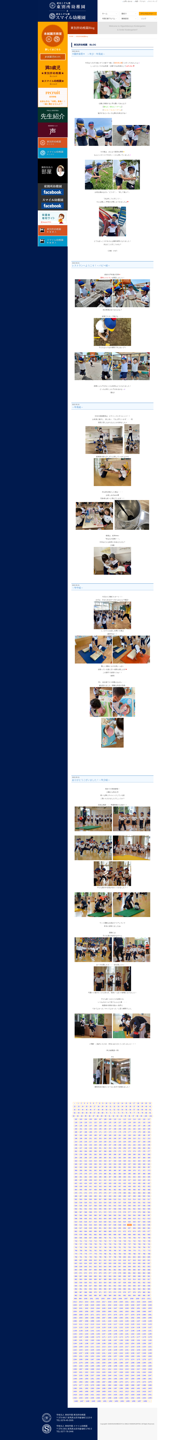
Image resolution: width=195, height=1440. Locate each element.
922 (95, 1282)
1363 (81, 1382)
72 (114, 1113)
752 (124, 1247)
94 (121, 1116)
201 (90, 1138)
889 (90, 1276)
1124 (75, 1327)
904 (85, 1279)
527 (119, 1202)
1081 (150, 1315)
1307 (81, 1369)
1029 (92, 1305)
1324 (98, 1372)
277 (149, 1151)
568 (85, 1212)
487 (80, 1196)
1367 (104, 1382)
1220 (144, 1347)
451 (139, 1186)
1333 (150, 1372)
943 (119, 1286)
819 (139, 1260)
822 (76, 1263)
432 (124, 1183)
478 (115, 1193)
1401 (138, 1388)
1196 (86, 1343)
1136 (144, 1327)
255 (119, 1148)
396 (105, 1177)
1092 (132, 1318)
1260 (132, 1356)
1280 (86, 1363)
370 (134, 1170)
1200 (109, 1343)
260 (144, 1148)
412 (105, 1180)
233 (90, 1145)
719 (119, 1241)
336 (124, 1164)
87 (94, 1116)
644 (144, 1225)
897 (129, 1276)
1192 (144, 1340)
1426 (121, 1395)
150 (76, 1129)
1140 (86, 1331)
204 (105, 1138)
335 (119, 1164)
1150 (144, 1331)
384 (124, 1174)
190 (115, 1135)
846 (115, 1266)
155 (100, 1129)
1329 (127, 1372)
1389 (150, 1385)
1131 (115, 1327)
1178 (144, 1337)
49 (102, 1110)
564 (144, 1209)
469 (149, 1190)
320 (124, 1161)
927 (119, 1282)
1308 (86, 1369)
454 (76, 1190)
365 (110, 1170)
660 (144, 1228)
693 (149, 1234)
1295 (92, 1366)
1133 (127, 1327)
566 (76, 1212)
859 (100, 1270)
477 (110, 1193)
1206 (144, 1343)
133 (149, 1122)
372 (144, 1170)
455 (80, 1190)
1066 (144, 1311)
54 (122, 1110)
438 (76, 1186)
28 (98, 1106)
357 (149, 1167)
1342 (121, 1375)
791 (80, 1257)
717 (110, 1241)
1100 (98, 1321)
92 (113, 1116)
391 (80, 1177)
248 (85, 1148)
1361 (150, 1379)
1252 (86, 1356)
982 (76, 1295)
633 (90, 1225)
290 (134, 1154)
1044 (98, 1308)
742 (76, 1247)
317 (110, 1161)
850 (134, 1266)
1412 (121, 1391)
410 (95, 1180)
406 (76, 1180)
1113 (92, 1324)
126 (115, 1122)
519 (80, 1202)
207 (119, 1138)
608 (124, 1218)
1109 (150, 1321)
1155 (92, 1334)
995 (139, 1295)
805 (149, 1257)
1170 (98, 1337)
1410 (109, 1391)
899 (139, 1276)
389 (149, 1174)
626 (134, 1222)
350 (115, 1167)
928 (124, 1282)
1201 (115, 1343)
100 (145, 1116)
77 (134, 1113)
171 (100, 1132)
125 (110, 1122)
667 (100, 1231)
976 (124, 1292)
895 (119, 1276)
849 (129, 1266)
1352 (98, 1379)
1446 (76, 1401)
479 (119, 1193)
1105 (127, 1321)
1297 (104, 1366)
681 (90, 1234)
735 (119, 1244)
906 (95, 1279)
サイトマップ (152, 1)
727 (80, 1244)
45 (86, 1110)
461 (110, 1190)
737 (129, 1244)
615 (80, 1222)
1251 (81, 1356)
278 (76, 1154)
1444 (144, 1398)
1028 (86, 1305)
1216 (121, 1347)
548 (144, 1206)
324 (144, 1161)
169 (90, 1132)
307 (139, 1158)
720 (124, 1241)
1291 (150, 1363)
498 (134, 1196)
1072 (98, 1315)
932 (144, 1282)
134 (76, 1126)
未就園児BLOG (53, 57)
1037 (138, 1305)
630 (76, 1225)
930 (134, 1282)
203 (100, 1138)
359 (80, 1170)
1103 (115, 1321)
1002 (97, 1298)
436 (144, 1183)
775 (80, 1254)
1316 (132, 1369)
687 (119, 1234)
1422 (98, 1395)
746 (95, 1247)
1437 (104, 1398)
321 (129, 1161)
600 (85, 1218)
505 (90, 1199)
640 (124, 1225)
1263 (150, 1356)
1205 (138, 1343)
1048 (121, 1308)
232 (85, 1145)
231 (80, 1145)
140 (105, 1126)
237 (110, 1145)
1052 (144, 1308)
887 (80, 1276)
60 (146, 1110)
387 (139, 1174)
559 (119, 1209)
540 (105, 1206)
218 (95, 1142)
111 (119, 1119)
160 (124, 1129)
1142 (98, 1331)
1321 (81, 1372)
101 (150, 1116)
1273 (127, 1359)
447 (119, 1186)
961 (129, 1289)
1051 (138, 1308)
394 (95, 1177)
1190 (132, 1340)
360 (85, 1170)
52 (114, 1110)
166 (76, 1132)
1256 (109, 1356)
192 (124, 1135)
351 (119, 1167)
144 (124, 1126)
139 (100, 1126)
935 (80, 1286)
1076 (121, 1315)
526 (115, 1202)
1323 (92, 1372)
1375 (150, 1382)
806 (76, 1260)
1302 (132, 1366)
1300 (121, 1366)
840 (85, 1266)
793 (90, 1257)
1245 (127, 1353)
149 (149, 1126)
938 (95, 1286)
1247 (138, 1353)
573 (110, 1212)
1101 (104, 1321)
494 (115, 1196)
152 (85, 1129)
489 (90, 1196)
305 (129, 1158)
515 (139, 1199)
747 (100, 1247)
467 (139, 1190)
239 (119, 1145)
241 (129, 1145)
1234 (144, 1350)
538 (95, 1206)
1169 (92, 1337)
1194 (75, 1343)
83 (78, 1116)
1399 (127, 1388)
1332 (144, 1372)
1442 (132, 1398)
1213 (104, 1347)
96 (129, 1116)
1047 (115, 1308)
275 (139, 1151)
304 (124, 1158)
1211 (92, 1347)
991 (119, 1295)
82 (74, 1116)
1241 (104, 1353)
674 (134, 1231)
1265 (81, 1359)
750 (115, 1247)
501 (149, 1196)
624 (124, 1222)
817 (129, 1260)
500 (144, 1196)
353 (129, 1167)
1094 (144, 1318)
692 (144, 1234)
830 (115, 1263)
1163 (138, 1334)
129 (129, 1122)
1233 (138, 1350)
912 (124, 1279)
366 (115, 1170)
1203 (127, 1343)
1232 (132, 1350)
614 (76, 1222)
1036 (132, 1305)
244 (144, 1145)
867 (139, 1270)
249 (90, 1148)
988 (105, 1295)
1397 (115, 1388)
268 (105, 1151)
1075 (115, 1315)
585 (90, 1215)
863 (119, 1270)
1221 (150, 1347)
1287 (127, 1363)
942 (115, 1286)
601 (90, 1218)
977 (129, 1292)
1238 (86, 1353)
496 (124, 1196)
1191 (138, 1340)
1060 (109, 1311)
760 (85, 1250)
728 (85, 1244)
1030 (98, 1305)
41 (150, 1106)
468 (144, 1190)
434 (134, 1183)
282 (95, 1154)
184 (85, 1135)
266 (95, 1151)
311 (80, 1161)
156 (105, 1129)
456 (85, 1190)
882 (134, 1273)
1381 (104, 1385)
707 (139, 1238)
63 (78, 1113)
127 (119, 1122)
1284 (109, 1363)
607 (119, 1218)
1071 (92, 1315)
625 (129, 1222)
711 (80, 1241)
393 (90, 1177)
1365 (92, 1382)
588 (105, 1215)
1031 (104, 1305)
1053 (150, 1308)
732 (105, 1244)
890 (95, 1276)
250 (95, 1148)
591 (119, 1215)
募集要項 (128, 18)
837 (149, 1263)
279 (80, 1154)
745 (90, 1247)
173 (110, 1132)
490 (95, 1196)
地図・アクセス (140, 1)
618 (95, 1222)
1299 (115, 1366)
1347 (150, 1375)
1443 (138, 1398)
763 (100, 1250)
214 (76, 1142)
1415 (138, 1391)
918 (76, 1282)
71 (110, 1113)
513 (129, 1199)
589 (110, 1215)
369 (129, 1170)
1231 (127, 1350)
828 (105, 1263)
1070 (86, 1315)
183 (80, 1135)
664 (85, 1231)
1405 (81, 1391)
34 (122, 1106)
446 (115, 1186)
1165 (150, 1334)
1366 (98, 1382)
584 (85, 1215)
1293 (81, 1366)
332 (105, 1164)
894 (115, 1276)
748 (105, 1247)
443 (100, 1186)
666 (95, 1231)
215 (80, 1142)
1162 (132, 1334)
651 (100, 1228)
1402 (144, 1388)
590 (115, 1215)
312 (85, 1161)
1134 (132, 1327)
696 (85, 1238)
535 (80, 1206)
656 (124, 1228)
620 (105, 1222)
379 (100, 1174)
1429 (138, 1395)
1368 (109, 1382)
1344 (132, 1375)
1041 (81, 1308)
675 (139, 1231)
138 (95, 1126)
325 (149, 1161)
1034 (121, 1305)
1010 (143, 1298)
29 (102, 1106)
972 (105, 1292)
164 (144, 1129)
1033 (115, 1305)
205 (110, 1138)
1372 (132, 1382)
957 (110, 1289)
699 (100, 1238)
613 (149, 1218)
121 (90, 1122)
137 (90, 1126)
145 (129, 1126)
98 (137, 1116)
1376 (75, 1385)
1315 (127, 1369)
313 (90, 1161)
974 (115, 1292)
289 (129, 1154)
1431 (150, 1395)
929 (129, 1282)
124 (105, 1122)
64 (82, 1113)
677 (149, 1231)
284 (105, 1154)
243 (139, 1145)
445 (110, 1186)
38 (138, 1106)
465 (129, 1190)
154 (95, 1129)
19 (142, 1103)
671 (119, 1231)
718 (115, 1241)
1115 (104, 1324)
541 (110, 1206)
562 (134, 1209)
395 (100, 1177)
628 (144, 1222)
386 (134, 1174)
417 (129, 1180)
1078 (132, 1315)
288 (124, 1154)
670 (115, 1231)
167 (80, 1132)
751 (119, 1247)
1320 (75, 1372)
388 (144, 1174)
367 (119, 1170)
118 (76, 1122)
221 (110, 1142)
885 (149, 1273)
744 (85, 1247)
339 (139, 1164)
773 (149, 1250)
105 (90, 1119)
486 (76, 1196)
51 (110, 1110)
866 (134, 1270)
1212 (98, 1347)
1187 (115, 1340)
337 (129, 1164)
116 (144, 1119)
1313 (115, 1369)
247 (80, 1148)
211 (139, 1138)
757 (149, 1247)
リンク (148, 18)
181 (149, 1132)
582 (76, 1215)
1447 (82, 1401)
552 (85, 1209)
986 (95, 1295)
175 (119, 1132)
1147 (127, 1331)
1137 (150, 1327)
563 (139, 1209)
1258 (121, 1356)
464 (124, 1190)
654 (115, 1228)
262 (76, 1151)
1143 (104, 1331)
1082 (75, 1318)
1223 (81, 1350)
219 (100, 1142)
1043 (92, 1308)
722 (134, 1241)
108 (105, 1119)
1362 (75, 1382)
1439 (115, 1398)
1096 (75, 1321)
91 (109, 1116)
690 (134, 1234)
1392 (86, 1388)
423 (80, 1183)
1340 (109, 1375)
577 (129, 1212)
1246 (132, 1353)
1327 (115, 1372)
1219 (138, 1347)
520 (85, 1202)
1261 (138, 1356)
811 (100, 1260)
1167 (81, 1337)
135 (80, 1126)
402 (134, 1177)
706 (134, 1238)
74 (122, 1113)
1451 (105, 1401)
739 (139, 1244)
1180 (75, 1340)
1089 (115, 1318)
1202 (121, 1343)
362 (95, 1170)
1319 (150, 1369)
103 (80, 1119)
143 (119, 1126)
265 (90, 1151)
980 (144, 1292)
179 (139, 1132)
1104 (121, 1321)
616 (85, 1222)
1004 (108, 1298)
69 (102, 1113)
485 (149, 1193)
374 (76, 1174)
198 (76, 1138)
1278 (75, 1363)
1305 (150, 1366)
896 (124, 1276)
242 (134, 1145)
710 (76, 1241)
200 (85, 1138)
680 (85, 1234)
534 (76, 1206)
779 (100, 1254)
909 (110, 1279)
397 (110, 1177)
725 (149, 1241)
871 (80, 1273)
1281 (92, 1363)
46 (90, 1110)
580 (144, 1212)
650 (95, 1228)
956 (105, 1289)
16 (130, 1103)
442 (95, 1186)
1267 (92, 1359)
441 (90, 1186)
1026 (75, 1305)
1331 (138, 1372)
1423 (104, 1395)
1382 (109, 1385)
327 (80, 1164)
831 (119, 1263)
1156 (98, 1334)
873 (90, 1273)
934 (76, 1286)
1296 (98, 1366)
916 (144, 1279)
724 (144, 1241)
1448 (87, 1401)
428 (105, 1183)
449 (129, 1186)
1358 (132, 1379)
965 (149, 1289)
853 (149, 1266)
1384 (121, 1385)
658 (134, 1228)
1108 (144, 1321)
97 (133, 1116)
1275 (138, 1359)
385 (129, 1174)
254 (115, 1148)
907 (100, 1279)
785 (129, 1254)
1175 (127, 1337)
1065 (138, 1311)
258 (134, 1148)
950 (76, 1289)
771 (139, 1250)
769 (129, 1250)
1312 (109, 1369)
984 (85, 1295)
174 (115, 1132)
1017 (104, 1302)
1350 (86, 1379)
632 (85, 1225)
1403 (150, 1388)
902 (76, 1279)
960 (124, 1289)
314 (95, 1161)
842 (95, 1266)
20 (146, 1103)
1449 (93, 1401)
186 (95, 1135)
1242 (109, 1353)
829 (110, 1263)
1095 (150, 1318)
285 (110, 1154)
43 (78, 1110)
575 (119, 1212)
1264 (75, 1359)
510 (115, 1199)
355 (139, 1167)
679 (80, 1234)
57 (134, 1110)
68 (98, 1113)
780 (105, 1254)
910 (115, 1279)
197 (149, 1135)
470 (76, 1193)
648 (85, 1228)
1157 (104, 1334)
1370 (121, 1382)
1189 (127, 1340)
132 (144, 1122)
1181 (81, 1340)
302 (115, 1158)
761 (90, 1250)
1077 (127, 1315)
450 (134, 1186)
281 (90, 1154)
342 (76, 1167)
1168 (86, 1337)
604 (105, 1218)
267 (100, 1151)
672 (124, 1231)
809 (90, 1260)
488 (85, 1196)
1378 (86, 1385)
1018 (109, 1302)
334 (115, 1164)
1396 (109, 1388)
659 (139, 1228)
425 (90, 1183)
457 (90, 1190)
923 (100, 1282)
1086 (98, 1318)
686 (115, 1234)
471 (80, 1193)
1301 (127, 1366)
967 (80, 1292)
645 (149, 1225)
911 (119, 1279)
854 (76, 1270)
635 (100, 1225)
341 (149, 1164)
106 (95, 1119)
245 (149, 1145)
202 (95, 1138)
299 (100, 1158)
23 (78, 1106)
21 (150, 1103)
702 (115, 1238)
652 (105, 1228)
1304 (144, 1366)
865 (129, 1270)
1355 (115, 1379)
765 (110, 1250)
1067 (150, 1311)
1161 (127, 1334)
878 (115, 1273)
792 (85, 1257)
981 (149, 1292)
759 (80, 1250)
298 (95, 1158)
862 (115, 1270)
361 (90, 1170)
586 (95, 1215)
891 (100, 1276)
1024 (144, 1302)
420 (144, 1180)
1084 (86, 1318)
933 (149, 1282)
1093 (138, 1318)
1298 (109, 1366)
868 (144, 1270)
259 (139, 1148)
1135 (138, 1327)
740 (144, 1244)
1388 (144, 1385)
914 (134, 1279)
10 (106, 1103)
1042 (86, 1308)
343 (80, 1167)
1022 (132, 1302)
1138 (75, 1331)
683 (100, 1234)
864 (124, 1270)
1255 (104, 1356)
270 (115, 1151)
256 (124, 1148)
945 (129, 1286)
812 (105, 1260)
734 (115, 1244)
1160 (121, 1334)
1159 (115, 1334)
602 (95, 1218)
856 (85, 1270)
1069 (81, 1315)
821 (149, 1260)
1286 (121, 1363)
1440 (121, 1398)
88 (97, 1116)
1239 (92, 1353)
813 (110, 1260)
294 (76, 1158)
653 (110, 1228)
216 (85, 1142)
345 (90, 1167)
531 (139, 1202)
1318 (144, 1369)
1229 (115, 1350)
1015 (92, 1302)
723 (139, 1241)
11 (110, 1103)
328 (85, 1164)
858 (95, 1270)
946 (134, 1286)
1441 (127, 1398)
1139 (81, 1331)
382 (115, 1174)
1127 (92, 1327)
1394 (98, 1388)
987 (100, 1295)
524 (105, 1202)
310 (76, 1161)
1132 (121, 1327)
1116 (109, 1324)
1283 (104, 1363)
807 (80, 1260)
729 (90, 1244)
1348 (75, 1379)
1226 (98, 1350)
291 (139, 1154)
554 (95, 1209)
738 (134, 1244)
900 (144, 1276)
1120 (132, 1324)
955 (100, 1289)
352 (124, 1167)
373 (149, 1170)
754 (134, 1247)
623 (119, 1222)
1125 (81, 1327)
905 (90, 1279)
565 (149, 1209)
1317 (138, 1369)
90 (105, 1116)
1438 (109, 1398)
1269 (104, 1359)
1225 (92, 1350)
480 (124, 1193)
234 (95, 1145)
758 (76, 1250)
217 (90, 1142)
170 (95, 1132)
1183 (92, 1340)
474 (95, 1193)
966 (76, 1292)
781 (110, 1254)
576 (124, 1212)
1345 (138, 1375)
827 (100, 1263)
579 (139, 1212)
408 (85, 1180)
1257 (115, 1356)
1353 (104, 1379)
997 (149, 1295)
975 (119, 1292)
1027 (81, 1305)
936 (85, 1286)
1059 (104, 1311)
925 (110, 1282)
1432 (75, 1398)
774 (76, 1254)
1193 (150, 1340)
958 (115, 1289)
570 (95, 1212)
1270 (109, 1359)
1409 (104, 1391)
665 (90, 1231)
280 (85, 1154)
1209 (81, 1347)
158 (115, 1129)
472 (85, 1193)
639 (119, 1225)
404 (144, 1177)
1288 (132, 1363)
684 (105, 1234)
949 (149, 1286)
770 (134, 1250)
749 (110, 1247)
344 (85, 1167)
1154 (86, 1334)
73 (118, 1113)
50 (106, 1110)
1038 (144, 1305)
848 (124, 1266)
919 (80, 1282)
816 (124, 1260)
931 (139, 1282)
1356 (121, 1379)
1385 (127, 1385)
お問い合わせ (127, 1)
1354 (109, 1379)
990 (115, 1295)
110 (115, 1119)
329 (90, 1164)
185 (90, 1135)
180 (144, 1132)
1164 (144, 1334)
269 (110, 1151)
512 (124, 1199)
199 (80, 1138)
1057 (92, 1311)
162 (134, 1129)
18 (138, 1103)
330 (95, 1164)
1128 (98, 1327)
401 (129, 1177)
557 (110, 1209)
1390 (75, 1388)
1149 (138, 1331)
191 (119, 1135)
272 (124, 1151)
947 (139, 1286)
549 (149, 1206)
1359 (138, 1379)
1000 (85, 1298)
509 (110, 1199)
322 (134, 1161)
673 (129, 1231)
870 (76, 1273)
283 (100, 1154)
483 (139, 1193)
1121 (138, 1324)
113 (129, 1119)
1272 (121, 1359)
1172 (109, 1337)
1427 (127, 1395)
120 (85, 1122)
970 (95, 1292)
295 (80, 1158)
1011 (149, 1298)
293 (149, 1154)
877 (110, 1273)
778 (95, 1254)
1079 (138, 1315)
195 (139, 1135)
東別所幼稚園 (97, 11)
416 (124, 1180)
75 (126, 1113)
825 (90, 1263)
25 (86, 1106)
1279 (81, 1363)
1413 (127, 1391)
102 (76, 1119)
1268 (98, 1359)
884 (144, 1273)
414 (115, 1180)
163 (139, 1129)
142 (115, 1126)
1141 (92, 1331)
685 (110, 1234)
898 (134, 1276)
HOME (71, 36)
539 (100, 1206)
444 (105, 1186)
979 (139, 1292)
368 (124, 1170)
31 (110, 1106)
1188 (121, 1340)
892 (105, 1276)
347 (100, 1167)
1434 (86, 1398)
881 (129, 1273)
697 (90, 1238)
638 (115, 1225)
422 (76, 1183)
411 (100, 1180)
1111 (81, 1324)
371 (139, 1170)
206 (115, 1138)
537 (90, 1206)
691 (139, 1234)
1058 (98, 1311)
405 (149, 1177)
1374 (144, 1382)
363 (100, 1170)
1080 (144, 1315)
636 (105, 1225)
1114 (98, 1324)
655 (119, 1228)
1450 (99, 1401)
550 (76, 1209)
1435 (92, 1398)
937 (90, 1286)
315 (100, 1161)
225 (129, 1142)
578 (134, 1212)
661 (149, 1228)
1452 (110, 1401)
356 (144, 1167)
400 (124, 1177)
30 (106, 1106)
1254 (98, 1356)
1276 (144, 1359)
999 (80, 1298)
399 (119, 1177)
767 (119, 1250)
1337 (92, 1375)
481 (129, 1193)
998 (75, 1298)
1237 (81, 1353)
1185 (104, 1340)
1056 (86, 1311)
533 (149, 1202)
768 (124, 1250)
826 (95, 1263)
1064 (132, 1311)
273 (129, 1151)
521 (90, 1202)
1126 (86, 1327)
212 (144, 1138)
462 (115, 1190)
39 (142, 1106)
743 (80, 1247)
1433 (81, 1398)
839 (80, 1266)
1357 (127, 1379)
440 (85, 1186)
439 (80, 1186)
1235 (150, 1350)
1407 (92, 1391)
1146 (121, 1331)
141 (110, 1126)
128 (124, 1122)
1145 (115, 1331)
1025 (150, 1302)
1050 (132, 1308)
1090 (121, 1318)
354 (134, 1167)
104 (85, 1119)
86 (90, 1116)
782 (115, 1254)
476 (105, 1193)
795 (100, 1257)
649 (90, 1228)
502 (76, 1199)
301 (110, 1158)
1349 (81, 1379)
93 (117, 1116)
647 (80, 1228)
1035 (127, 1305)
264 (85, 1151)
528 (124, 1202)
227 (139, 1142)
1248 (144, 1353)
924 (105, 1282)
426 (95, 1183)
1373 (138, 1382)
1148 (132, 1331)
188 (105, 1135)
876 (105, 1273)
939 (100, 1286)
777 (90, 1254)
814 (115, 1260)
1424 (109, 1395)
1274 (132, 1359)
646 (76, 1228)
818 (134, 1260)
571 (100, 1212)
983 (80, 1295)
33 (118, 1106)
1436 (98, 1398)
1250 (75, 1356)
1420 (86, 1395)
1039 (150, 1305)
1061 (115, 1311)
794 (95, 1257)
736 (124, 1244)
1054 (75, 1311)
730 (95, 1244)
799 (119, 1257)
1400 (132, 1388)
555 (100, 1209)
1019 (115, 1302)
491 (100, 1196)
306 (134, 1158)
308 (144, 1158)
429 (110, 1183)
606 (115, 1218)
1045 (104, 1308)
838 (76, 1266)
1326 (109, 1372)
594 (134, 1215)
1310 (98, 1369)
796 (105, 1257)
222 (115, 1142)
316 (105, 1161)
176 (124, 1132)
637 (110, 1225)
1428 (132, 1395)
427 (100, 1183)
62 (74, 1113)
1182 (86, 1340)
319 (119, 1161)
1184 (98, 1340)
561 (129, 1209)
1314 (121, 1369)
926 (115, 1282)
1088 (109, 1318)
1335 (81, 1375)
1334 (75, 1375)
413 (110, 1180)
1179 (150, 1337)
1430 (144, 1395)
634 (95, 1225)
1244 (121, 1353)
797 (110, 1257)
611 (139, 1218)
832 (124, 1263)
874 (95, 1273)
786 (134, 1254)
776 (85, 1254)
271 (119, 1151)
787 (139, 1254)
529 (129, 1202)
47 (94, 1110)
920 (85, 1282)
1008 (132, 1298)
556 (105, 1209)
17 (134, 1103)
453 (149, 1186)
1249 (150, 1353)
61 (150, 1110)
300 (105, 1158)
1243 (115, 1353)
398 (115, 1177)
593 (129, 1215)
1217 (127, 1347)
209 (129, 1138)
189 (110, 1135)
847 (119, 1266)
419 (139, 1180)
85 (86, 1116)
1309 (92, 1369)
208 (124, 1138)
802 (134, 1257)
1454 (122, 1401)
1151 (150, 1331)
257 (129, 1148)
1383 (115, 1385)
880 (124, 1273)
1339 (104, 1375)
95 (125, 1116)
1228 (109, 1350)
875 (100, 1273)
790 (76, 1257)
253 (110, 1148)
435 (139, 1183)
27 (94, 1106)
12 (114, 1103)
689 (129, 1234)
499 (139, 1196)
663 (80, 1231)
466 (134, 1190)
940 (105, 1286)
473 (90, 1193)
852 (144, 1266)
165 (149, 1129)
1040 (75, 1308)
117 (149, 1119)
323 (139, 1161)
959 (119, 1289)
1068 (75, 1315)
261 (149, 1148)
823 (80, 1263)
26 (90, 1106)
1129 (104, 1327)
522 (95, 1202)
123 (100, 1122)
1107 (138, 1321)
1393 (92, 1388)
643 (139, 1225)
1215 (115, 1347)
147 (139, 1126)
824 (85, 1263)
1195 (81, 1343)
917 (149, 1279)
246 (76, 1148)
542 (115, 1206)
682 (95, 1234)
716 (105, 1241)
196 (144, 1135)
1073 (104, 1315)
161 (129, 1129)
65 (86, 1113)
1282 (98, 1363)
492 (105, 1196)
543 (119, 1206)
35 (126, 1106)
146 (134, 1126)
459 (100, 1190)
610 (134, 1218)
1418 (75, 1395)
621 (110, 1222)
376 (85, 1174)
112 (124, 1119)
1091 (127, 1318)
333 (110, 1164)
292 (144, 1154)
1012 (75, 1302)
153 (90, 1129)
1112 (86, 1324)
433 (129, 1183)
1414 (132, 1391)
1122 (144, 1324)
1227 (104, 1350)
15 (126, 1103)
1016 (98, 1302)
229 (149, 1142)
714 (95, 1241)
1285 (115, 1363)
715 (100, 1241)
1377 (81, 1385)
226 (134, 1142)
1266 (86, 1359)
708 (144, 1238)
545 (129, 1206)
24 (82, 1106)
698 (95, 1238)
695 (80, 1238)
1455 (128, 1401)
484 (144, 1193)
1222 (75, 1350)
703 (119, 1238)
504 (85, 1199)
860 (105, 1270)
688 (124, 1234)
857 (90, 1270)
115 (139, 1119)
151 (80, 1129)
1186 (109, 1340)
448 (124, 1186)
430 (115, 1183)
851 (139, 1266)
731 (100, 1244)
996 (144, 1295)
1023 (138, 1302)
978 (134, 1292)
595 (139, 1215)
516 (144, 1199)
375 (80, 1174)
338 (134, 1164)
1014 (86, 1302)
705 (129, 1238)
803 (139, 1257)
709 (149, 1238)
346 (95, 1167)
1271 (115, 1359)
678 (76, 1234)
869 (149, 1270)
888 (85, 1276)
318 (115, 1161)
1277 (150, 1359)
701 (110, 1238)
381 (110, 1174)
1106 (132, 1321)
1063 (127, 1311)
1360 (144, 1379)
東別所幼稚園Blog (82, 36)
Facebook (53, 190)
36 (130, 1106)
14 (122, 1103)
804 (144, 1257)
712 (85, 1241)
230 (76, 1145)
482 (134, 1193)
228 (144, 1142)
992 (124, 1295)
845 (110, 1266)
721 (129, 1241)
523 (100, 1202)
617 (90, 1222)
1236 (75, 1353)
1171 (104, 1337)
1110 (75, 1324)
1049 (127, 1308)
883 (139, 1273)
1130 (109, 1327)
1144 (109, 1331)
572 (105, 1212)
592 (124, 1215)
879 (119, 1273)
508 (105, 1199)
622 (115, 1222)
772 (144, 1250)
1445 (150, 1398)
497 (129, 1196)
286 (115, 1154)
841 (90, 1266)
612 (144, 1218)
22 (74, 1106)
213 (149, 1138)
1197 (92, 1343)
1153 (81, 1334)
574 (115, 1212)
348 (105, 1167)
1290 (144, 1363)
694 (76, 1238)
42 (74, 1110)
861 (110, 1270)
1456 (133, 1401)
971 (100, 1292)
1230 (121, 1350)
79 (142, 1113)
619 (100, 1222)
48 (98, 1110)
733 (110, 1244)
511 (119, 1199)
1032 (109, 1305)
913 (129, 1279)
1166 (75, 1337)
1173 (115, 1337)
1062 (121, 1311)
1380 (98, 1385)
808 (85, 1260)
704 (124, 1238)
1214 (109, 1347)
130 (134, 1122)
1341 (115, 1375)
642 (134, 1225)
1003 (103, 1298)
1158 (109, 1334)
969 (90, 1292)
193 (129, 1135)
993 (129, 1295)
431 (119, 1183)
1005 (114, 1298)
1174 (121, 1337)
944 (124, 1286)
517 (149, 1199)
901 (149, 1276)
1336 (86, 1375)
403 (139, 1177)
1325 (104, 1372)
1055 (81, 1311)
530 (134, 1202)
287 (119, 1154)
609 (129, 1218)
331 (100, 1164)
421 (149, 1180)
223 (119, 1142)
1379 (92, 1385)
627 (139, 1222)
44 (82, 1110)
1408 (98, 1391)
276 (144, 1151)
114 (134, 1119)
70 (106, 1113)
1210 (86, 1347)
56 (130, 1110)
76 (130, 1113)
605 (110, 1218)
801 (129, 1257)
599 (80, 1218)
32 (114, 1106)
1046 (109, 1308)
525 (110, 1202)
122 (95, 1122)
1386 (132, 1385)
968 (85, 1292)
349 (110, 1167)
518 (76, 1202)
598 (76, 1218)
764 (105, 1250)
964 (144, 1289)
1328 (121, 1372)
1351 (92, 1379)
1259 (127, 1356)
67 (94, 1113)
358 (76, 1170)
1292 (75, 1366)
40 (146, 1106)
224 (124, 1142)
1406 (86, 1391)
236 (105, 1145)
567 (80, 1212)
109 (110, 1119)
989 (110, 1295)
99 (141, 1116)
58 (138, 1110)
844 (105, 1266)
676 (144, 1231)
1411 (115, 1391)
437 (149, 1183)
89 (101, 1116)
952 (85, 1289)
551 (80, 1209)
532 (144, 1202)
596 (144, 1215)
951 (80, 1289)
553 (90, 1209)
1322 (86, 1372)
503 (80, 1199)
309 (149, 1158)
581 (149, 1212)
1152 (75, 1334)
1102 (109, 1321)
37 (134, 1106)
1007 (126, 1298)
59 (142, 1110)
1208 (75, 1347)
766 (115, 1250)
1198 (98, 1343)
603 (100, 1218)
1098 (86, 1321)
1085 (92, 1318)
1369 (115, 1382)
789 (149, 1254)
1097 (81, 1321)
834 (134, 1263)
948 (144, 1286)
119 (80, 1122)
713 (90, 1241)
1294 (86, 1366)
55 (126, 1110)
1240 (98, 1353)
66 (90, 1113)
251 (100, 1148)
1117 (115, 1324)
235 (100, 1145)
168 (85, 1132)
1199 (104, 1343)
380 (105, 1174)
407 (80, 1180)
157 (110, 1129)
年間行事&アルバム (109, 18)
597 (149, 1215)
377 (90, 1174)
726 (76, 1244)
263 (80, 1151)
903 (80, 1279)
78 (138, 1113)
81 (150, 1113)
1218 (132, 1347)
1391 (81, 1388)
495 (119, 1196)
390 (76, 1177)
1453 (116, 1401)
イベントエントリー (148, 14)
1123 (150, 1324)
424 (85, 1183)
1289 (138, 1363)
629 (149, 1222)
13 (118, 1103)
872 (85, 1273)
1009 (137, 1298)
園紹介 (128, 14)
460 (105, 1190)
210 (134, 1138)
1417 (150, 1391)
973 (110, 1292)
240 (124, 1145)
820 (144, 1260)
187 (100, 1135)
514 (134, 1199)
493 (110, 1196)
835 (139, 1263)
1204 (132, 1343)
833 (129, 1263)
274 (134, 1151)
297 (90, 1158)
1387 (138, 1385)
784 (124, 1254)
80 (146, 1113)
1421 (92, 1395)
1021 (127, 1302)
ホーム (109, 14)
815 (119, 1260)
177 (129, 1132)
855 (80, 1270)
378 (95, 1174)
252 (105, 1148)
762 (95, 1250)
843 (100, 1266)
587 (100, 1215)
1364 (86, 1382)
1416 (144, 1391)
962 (134, 1289)
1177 (138, 1337)
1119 (127, 1324)
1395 (104, 1388)
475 (100, 1193)
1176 (132, 1337)
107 (100, 1119)
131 (139, 1122)
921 (90, 1282)
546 (134, 1206)
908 (105, 1279)
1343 (127, 1375)
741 (149, 1244)
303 (119, 1158)
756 (144, 1247)
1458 (145, 1401)
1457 (139, 1401)
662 (76, 1231)
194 (134, 1135)
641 (129, 1225)
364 (105, 1170)
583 (80, 1215)
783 (119, 1254)
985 (90, 1295)
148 (144, 1126)
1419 (81, 1395)
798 (115, 1257)
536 (85, 1206)
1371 (127, 1382)
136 (85, 1126)
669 (110, 1231)
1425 (115, 1395)
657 (129, 1228)
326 (76, 1164)
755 (139, 1247)
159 (119, 1129)
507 (100, 1199)
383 (119, 1174)
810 (95, 1260)
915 (139, 1279)
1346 (144, 1375)
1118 (121, 1324)
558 (115, 1209)
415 (119, 1180)
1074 (109, 1315)
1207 (150, 1343)
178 (134, 1132)
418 (134, 1180)
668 (105, 1231)
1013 (81, 1302)
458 (95, 1190)
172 (105, 1132)
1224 (86, 1350)
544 (124, 1206)
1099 (92, 1321)
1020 (121, 1302)
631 (80, 1225)
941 (110, 1286)
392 (85, 1177)
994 (134, 1295)
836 (144, 1263)
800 (124, 1257)
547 (139, 1206)
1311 (104, 1369)
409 (90, 1180)
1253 (92, 1356)
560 (124, 1209)
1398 (121, 1388)
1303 (138, 1366)
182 (76, 1135)
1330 (132, 1372)
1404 (75, 1391)
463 (119, 1190)
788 (144, 1254)
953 (90, 1289)
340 (144, 1164)
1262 (144, 1356)
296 (85, 1158)
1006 (120, 1298)
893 (110, 1276)
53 (118, 1110)
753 (129, 1247)
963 (139, 1289)
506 (95, 1199)
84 (82, 1116)
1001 (91, 1298)
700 (105, 1238)
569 (90, 1212)
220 (105, 1142)
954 (95, 1289)
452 (144, 1186)
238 (115, 1145)
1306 (75, 1369)
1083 (81, 1318)
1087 (104, 1318)
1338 (98, 1375)
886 (76, 1276)
